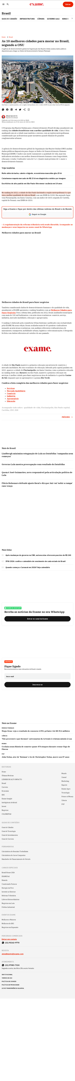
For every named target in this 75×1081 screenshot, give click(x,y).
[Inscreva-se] (37, 684)
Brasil (6, 13)
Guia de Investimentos (10, 835)
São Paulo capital (62, 408)
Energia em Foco (8, 888)
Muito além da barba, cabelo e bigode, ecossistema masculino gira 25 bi (32, 173)
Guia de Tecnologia (9, 831)
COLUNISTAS (6, 814)
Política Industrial (8, 907)
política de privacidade (10, 985)
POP (63, 804)
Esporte (64, 785)
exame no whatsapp (13, 608)
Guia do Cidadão (9, 19)
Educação (11, 401)
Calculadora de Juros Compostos (13, 855)
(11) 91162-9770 (12, 943)
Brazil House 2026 (8, 873)
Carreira (5, 787)
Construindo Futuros (9, 884)
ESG (3, 795)
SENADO (65, 19)
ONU (12, 410)
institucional (7, 974)
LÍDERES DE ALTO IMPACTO (12, 779)
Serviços (11, 388)
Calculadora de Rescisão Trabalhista (15, 851)
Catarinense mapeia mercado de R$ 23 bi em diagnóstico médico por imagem (34, 178)
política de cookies (9, 981)
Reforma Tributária (9, 896)
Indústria (11, 396)
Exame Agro (66, 789)
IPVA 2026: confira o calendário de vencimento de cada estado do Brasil (35, 561)
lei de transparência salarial (13, 988)
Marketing (65, 781)
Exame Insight (7, 799)
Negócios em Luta (8, 903)
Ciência (64, 800)
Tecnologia (66, 793)
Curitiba (5, 410)
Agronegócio (13, 399)
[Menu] (3, 4)
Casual (64, 777)
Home (4, 37)
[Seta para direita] (69, 18)
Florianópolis (47, 408)
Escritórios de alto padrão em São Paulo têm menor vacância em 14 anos (32, 183)
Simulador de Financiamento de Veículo (16, 859)
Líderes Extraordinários (10, 899)
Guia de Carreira (8, 839)
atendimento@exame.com (12, 954)
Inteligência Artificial (9, 803)
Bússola (4, 880)
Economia (5, 791)
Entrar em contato (9, 939)
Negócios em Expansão (10, 927)
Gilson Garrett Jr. (12, 116)
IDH (16, 410)
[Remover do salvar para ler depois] (28, 109)
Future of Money (67, 797)
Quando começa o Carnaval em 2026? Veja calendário (28, 567)
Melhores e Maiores (9, 920)
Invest (4, 806)
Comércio (11, 393)
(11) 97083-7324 (12, 965)
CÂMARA (40, 19)
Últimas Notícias (8, 776)
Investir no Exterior (9, 892)
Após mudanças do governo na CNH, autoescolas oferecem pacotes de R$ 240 (38, 555)
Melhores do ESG (8, 924)
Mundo (64, 773)
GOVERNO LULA (53, 19)
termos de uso (7, 978)
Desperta (8, 661)
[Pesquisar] (7, 4)
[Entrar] (68, 4)
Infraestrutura (27, 19)
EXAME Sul (6, 876)
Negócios (5, 810)
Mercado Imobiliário (16, 391)
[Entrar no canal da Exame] (37, 618)
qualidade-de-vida (32, 408)
